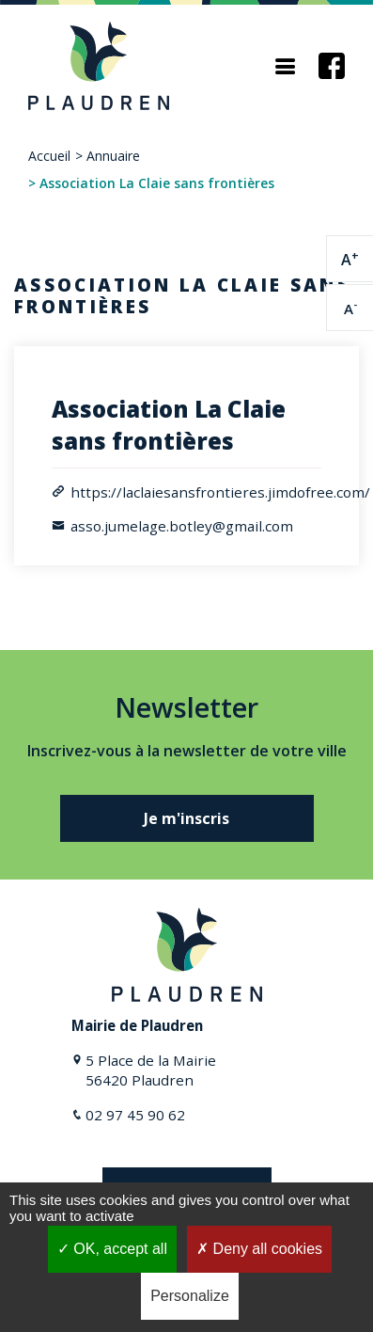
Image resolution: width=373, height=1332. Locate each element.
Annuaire (113, 156)
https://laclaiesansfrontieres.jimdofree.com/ (220, 492)
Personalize (189, 1296)
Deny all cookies (259, 1249)
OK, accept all (112, 1249)
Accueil (49, 156)
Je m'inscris (186, 818)
